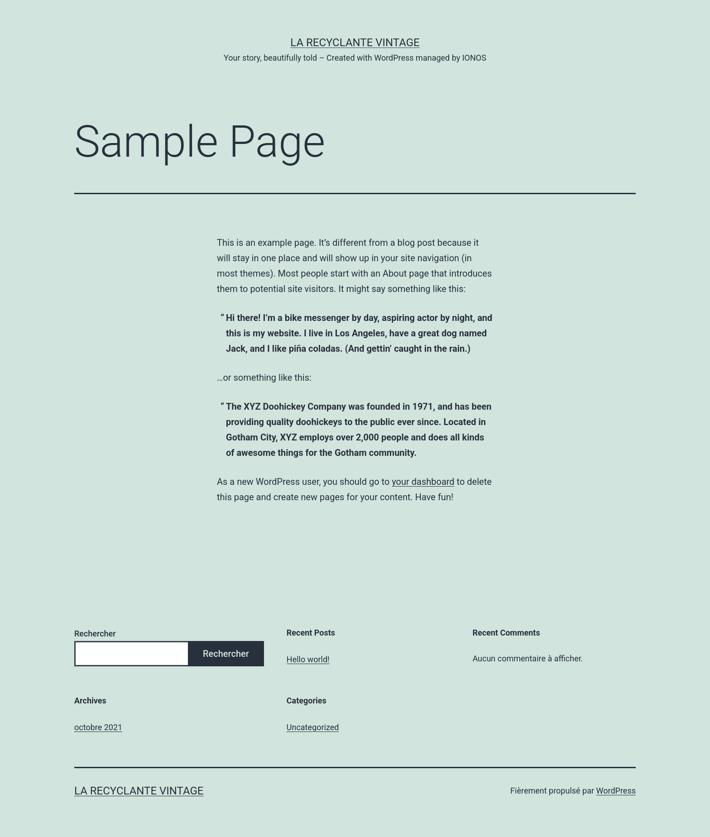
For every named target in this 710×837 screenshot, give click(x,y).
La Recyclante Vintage (355, 42)
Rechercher (95, 633)
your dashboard (423, 481)
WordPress (616, 790)
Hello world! (308, 659)
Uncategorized (313, 727)
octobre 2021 (98, 727)
